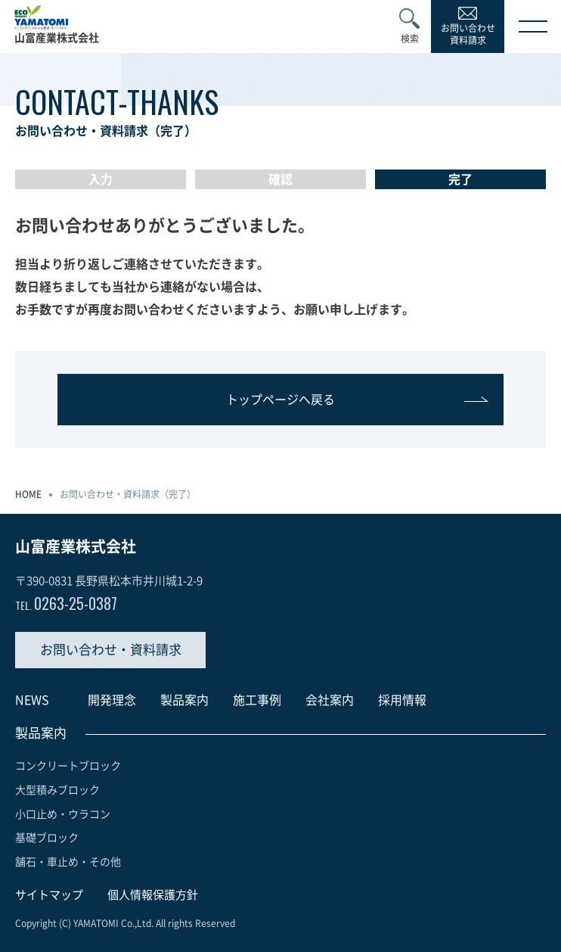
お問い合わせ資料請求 (468, 34)
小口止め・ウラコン (62, 814)
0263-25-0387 (66, 603)
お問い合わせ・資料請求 (110, 649)
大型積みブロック (57, 790)
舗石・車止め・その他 (68, 862)
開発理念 (112, 700)
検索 (410, 38)
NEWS (32, 700)
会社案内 (329, 700)
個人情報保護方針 (152, 895)
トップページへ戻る (280, 400)
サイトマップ (49, 895)
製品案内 (184, 700)
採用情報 (402, 700)
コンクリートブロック (68, 766)
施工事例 (257, 700)
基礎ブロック (47, 837)
